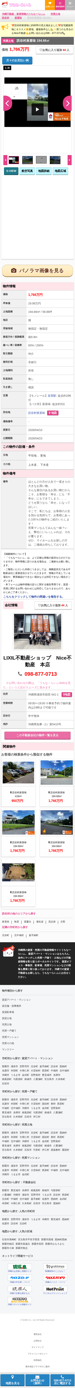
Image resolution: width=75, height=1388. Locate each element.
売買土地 (7, 1024)
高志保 (52, 921)
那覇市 (5, 1066)
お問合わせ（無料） (37, 1380)
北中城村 (19, 935)
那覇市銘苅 (8, 1243)
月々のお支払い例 (17, 60)
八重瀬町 (38, 1079)
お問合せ (38, 1341)
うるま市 (15, 1075)
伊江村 (36, 1116)
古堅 (62, 921)
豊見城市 (47, 1075)
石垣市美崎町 (9, 1239)
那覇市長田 (38, 1243)
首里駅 (52, 395)
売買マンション (10, 1037)
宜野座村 (35, 1075)
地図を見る (13, 1380)
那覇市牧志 (22, 1248)
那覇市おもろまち (54, 1243)
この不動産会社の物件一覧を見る (37, 735)
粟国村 (65, 1149)
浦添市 (14, 1066)
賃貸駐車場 (8, 1012)
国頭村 (45, 1103)
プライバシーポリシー (38, 1354)
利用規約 (38, 1360)
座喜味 (41, 412)
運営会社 (38, 1334)
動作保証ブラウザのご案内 (38, 1366)
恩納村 (63, 1066)
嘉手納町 (33, 935)
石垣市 (5, 1083)
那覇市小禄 (8, 1248)
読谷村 (32, 412)
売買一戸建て (9, 1030)
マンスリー (8, 1049)
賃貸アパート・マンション (16, 999)
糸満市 (56, 1075)
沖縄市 (5, 1075)
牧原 (16, 921)
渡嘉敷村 (55, 1149)
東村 (53, 1103)
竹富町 (36, 1149)
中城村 (54, 1070)
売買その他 (8, 1043)
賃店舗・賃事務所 (11, 1006)
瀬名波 (39, 921)
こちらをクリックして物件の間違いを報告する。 (34, 596)
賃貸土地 (7, 1018)
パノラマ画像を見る (37, 270)
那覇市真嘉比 (23, 1243)
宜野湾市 (24, 1066)
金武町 (25, 1075)
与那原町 (18, 1079)
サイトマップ (38, 1347)
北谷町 (5, 935)
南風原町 (7, 1079)
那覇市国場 (47, 1239)
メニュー (70, 5)
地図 (53, 412)
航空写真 (27, 170)
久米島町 (60, 1079)
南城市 (28, 1079)
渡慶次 (27, 921)
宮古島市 (49, 1079)
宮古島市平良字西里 (29, 1239)
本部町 (14, 1070)
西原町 (45, 1070)
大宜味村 (35, 1070)
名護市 (5, 1070)
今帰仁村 (24, 1070)
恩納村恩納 (61, 1239)
